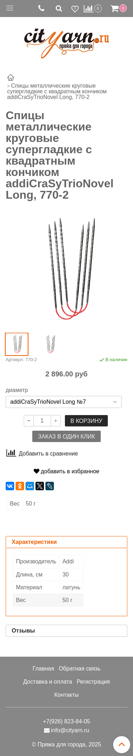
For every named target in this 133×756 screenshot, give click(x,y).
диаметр (17, 390)
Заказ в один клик (66, 437)
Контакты (66, 695)
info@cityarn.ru (70, 730)
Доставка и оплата (47, 682)
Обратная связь (79, 669)
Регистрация (93, 682)
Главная (43, 669)
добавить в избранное (66, 471)
